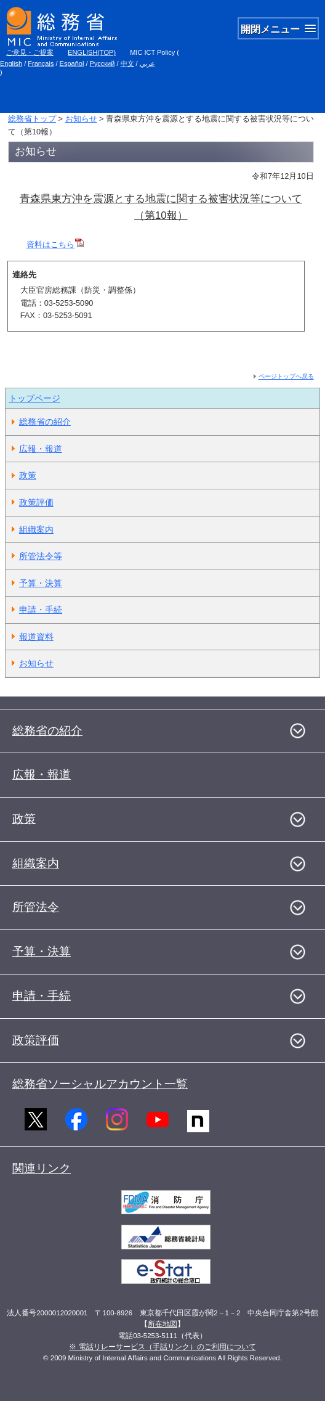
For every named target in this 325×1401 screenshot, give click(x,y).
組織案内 (36, 529)
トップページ (34, 398)
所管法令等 (40, 556)
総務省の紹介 (45, 422)
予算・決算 (40, 583)
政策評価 (36, 502)
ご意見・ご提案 (30, 52)
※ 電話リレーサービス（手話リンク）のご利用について (162, 1346)
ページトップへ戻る (286, 376)
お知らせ (81, 118)
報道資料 (36, 637)
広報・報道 (40, 449)
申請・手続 (40, 610)
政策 (27, 475)
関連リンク (41, 1168)
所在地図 (162, 1324)
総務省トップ (32, 118)
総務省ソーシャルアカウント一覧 (100, 1083)
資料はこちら (55, 244)
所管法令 (35, 907)
